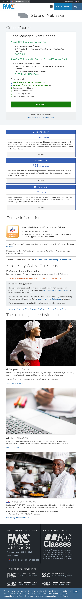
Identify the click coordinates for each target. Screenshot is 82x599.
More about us (13, 556)
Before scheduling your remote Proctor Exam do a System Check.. (34, 278)
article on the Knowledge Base (49, 299)
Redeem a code (34, 117)
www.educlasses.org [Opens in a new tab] (64, 559)
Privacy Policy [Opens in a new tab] (62, 596)
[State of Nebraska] (41, 15)
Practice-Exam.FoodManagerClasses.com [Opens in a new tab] (54, 260)
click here (10, 246)
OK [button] (76, 591)
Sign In (77, 6)
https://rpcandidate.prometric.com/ (56, 290)
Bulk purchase (49, 117)
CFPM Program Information (17, 518)
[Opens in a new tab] (14, 560)
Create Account (63, 6)
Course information (14, 447)
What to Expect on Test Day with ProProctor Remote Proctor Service (37, 309)
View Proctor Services (15, 383)
